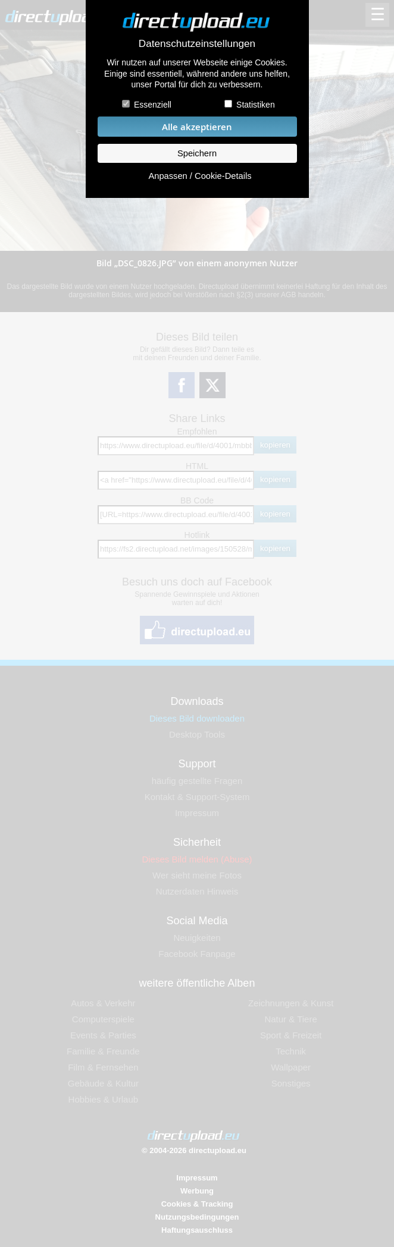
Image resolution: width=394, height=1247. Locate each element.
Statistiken (255, 104)
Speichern (197, 153)
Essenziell (152, 104)
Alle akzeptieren (197, 127)
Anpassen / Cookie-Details (199, 176)
